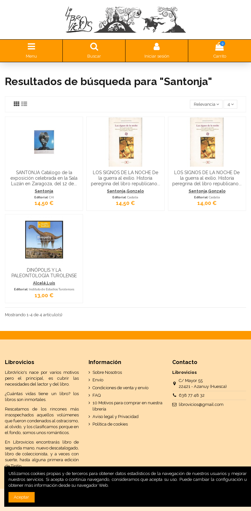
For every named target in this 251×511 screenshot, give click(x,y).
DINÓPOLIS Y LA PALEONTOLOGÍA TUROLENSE (44, 272)
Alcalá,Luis (44, 283)
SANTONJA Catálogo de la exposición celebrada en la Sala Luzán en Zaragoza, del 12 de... (43, 178)
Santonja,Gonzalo (125, 191)
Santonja (44, 191)
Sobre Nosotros (107, 372)
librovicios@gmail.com (201, 404)
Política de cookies (110, 424)
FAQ (96, 395)
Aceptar (21, 497)
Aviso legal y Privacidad (115, 416)
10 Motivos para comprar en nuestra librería (127, 405)
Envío (97, 379)
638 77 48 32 (192, 395)
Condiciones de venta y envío (120, 387)
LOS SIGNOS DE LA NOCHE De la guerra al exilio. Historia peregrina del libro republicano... (125, 178)
